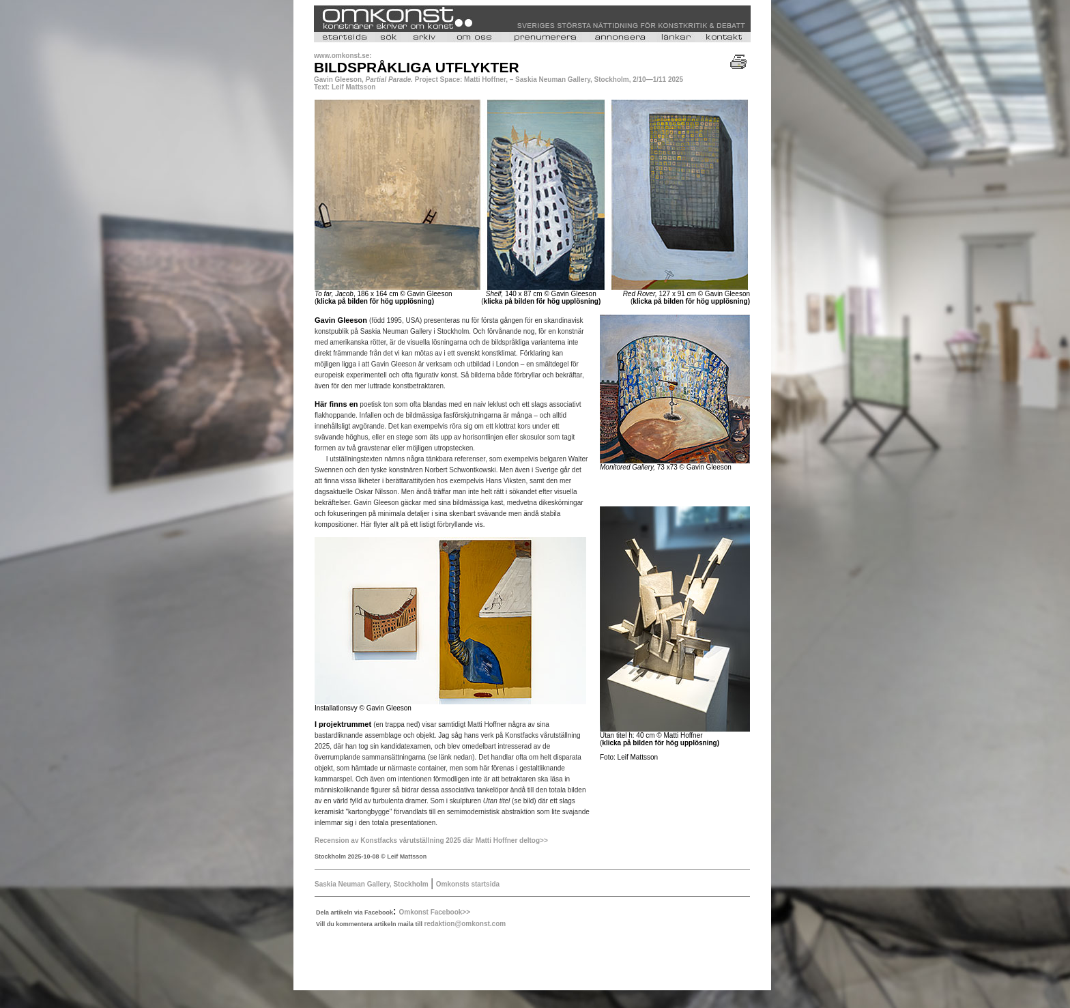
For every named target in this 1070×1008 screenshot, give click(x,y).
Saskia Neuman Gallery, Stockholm (372, 884)
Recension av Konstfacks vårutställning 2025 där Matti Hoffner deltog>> (431, 840)
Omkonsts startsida (468, 884)
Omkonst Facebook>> (434, 912)
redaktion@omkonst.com (465, 923)
